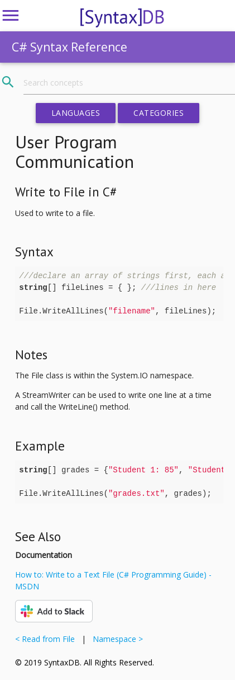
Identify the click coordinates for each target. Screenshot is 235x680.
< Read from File (47, 639)
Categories (158, 112)
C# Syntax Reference (69, 47)
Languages (75, 112)
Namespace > (115, 639)
